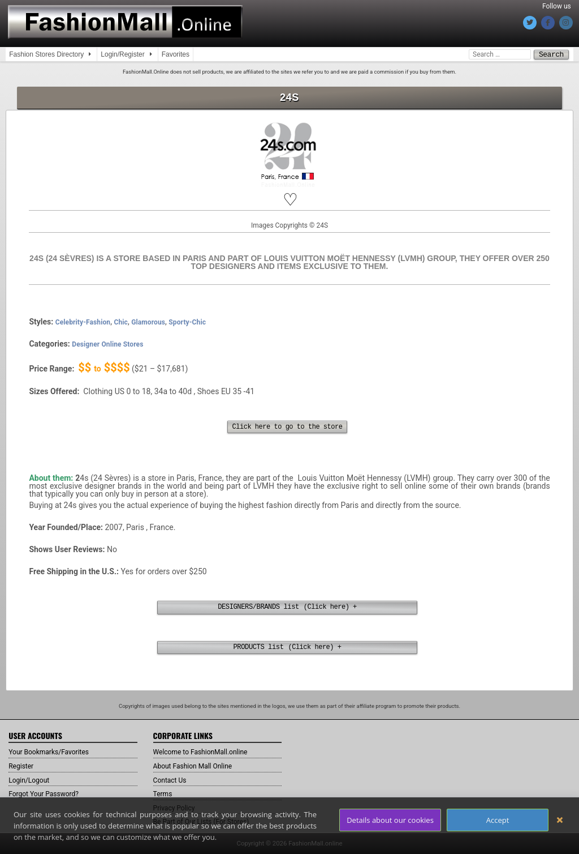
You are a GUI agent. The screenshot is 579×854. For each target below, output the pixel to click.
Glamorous (148, 322)
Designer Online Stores (107, 344)
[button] (289, 199)
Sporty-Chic (187, 322)
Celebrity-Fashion (83, 322)
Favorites (175, 54)
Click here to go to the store (287, 426)
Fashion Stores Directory (46, 54)
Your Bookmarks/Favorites (55, 752)
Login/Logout (32, 779)
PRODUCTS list (259, 648)
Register (22, 766)
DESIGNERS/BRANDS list (258, 607)
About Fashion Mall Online (199, 766)
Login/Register (122, 54)
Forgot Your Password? (49, 794)
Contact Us (172, 779)
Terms (164, 794)
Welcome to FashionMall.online (208, 752)
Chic (120, 322)
